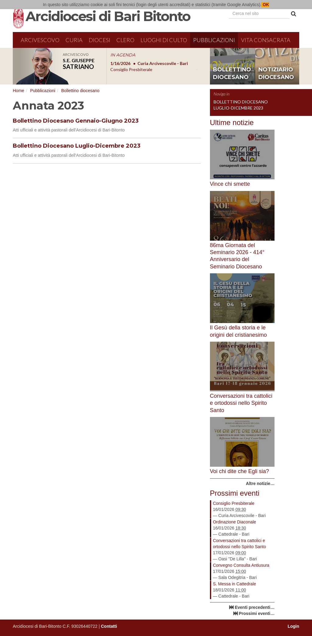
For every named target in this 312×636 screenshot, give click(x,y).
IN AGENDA (122, 55)
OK (265, 4)
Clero (125, 40)
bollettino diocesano (232, 73)
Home (18, 90)
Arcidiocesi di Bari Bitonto (108, 16)
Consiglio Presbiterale (233, 503)
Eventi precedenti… (255, 607)
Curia (74, 40)
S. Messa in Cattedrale (234, 583)
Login (293, 626)
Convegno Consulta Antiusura (241, 565)
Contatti (109, 626)
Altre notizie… (260, 483)
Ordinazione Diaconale (234, 521)
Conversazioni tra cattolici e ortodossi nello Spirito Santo (239, 543)
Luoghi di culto (163, 40)
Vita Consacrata (265, 40)
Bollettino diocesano (80, 90)
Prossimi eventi (235, 493)
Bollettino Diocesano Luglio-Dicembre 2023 (76, 145)
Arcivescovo (40, 40)
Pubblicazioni (214, 40)
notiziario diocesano (276, 73)
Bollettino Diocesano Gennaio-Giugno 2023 (76, 120)
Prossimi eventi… (257, 613)
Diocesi (99, 40)
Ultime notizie (232, 122)
